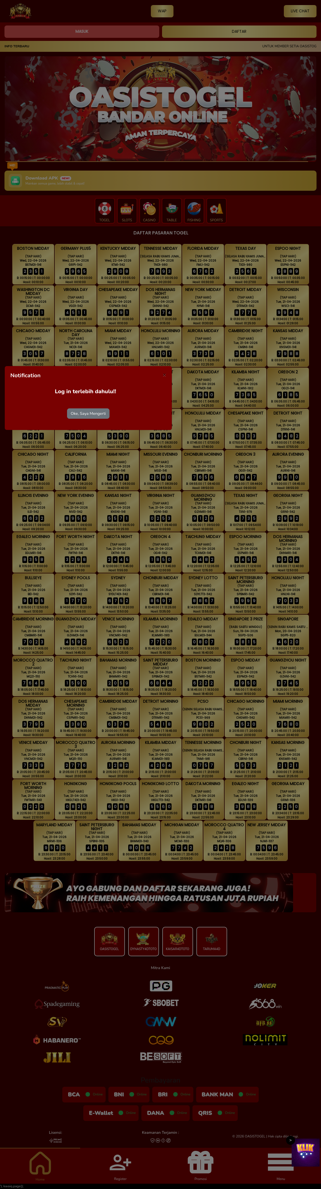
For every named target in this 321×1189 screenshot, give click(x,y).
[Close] (164, 374)
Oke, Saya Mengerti (88, 413)
